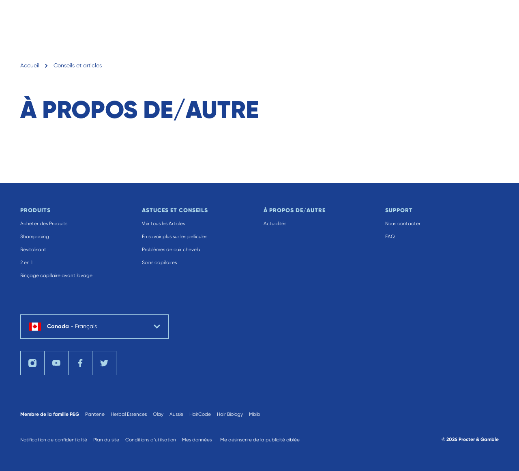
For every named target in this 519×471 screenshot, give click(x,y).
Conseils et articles (78, 65)
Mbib (254, 414)
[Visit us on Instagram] (32, 363)
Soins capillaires (159, 262)
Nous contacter (402, 223)
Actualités (275, 223)
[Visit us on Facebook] (80, 363)
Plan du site (106, 439)
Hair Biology (230, 414)
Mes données (197, 439)
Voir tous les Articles (163, 223)
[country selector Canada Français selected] (94, 326)
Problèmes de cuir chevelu (171, 249)
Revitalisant (33, 249)
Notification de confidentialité (53, 439)
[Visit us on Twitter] (104, 363)
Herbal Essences (129, 414)
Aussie (176, 414)
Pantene (95, 414)
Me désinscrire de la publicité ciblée (260, 440)
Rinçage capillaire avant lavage (56, 275)
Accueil (29, 65)
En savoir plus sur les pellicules (174, 236)
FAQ (390, 236)
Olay (158, 414)
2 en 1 (26, 262)
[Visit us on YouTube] (56, 363)
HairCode (200, 414)
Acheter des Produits (43, 223)
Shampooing (34, 236)
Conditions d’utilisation (150, 439)
